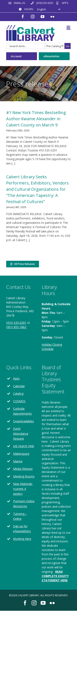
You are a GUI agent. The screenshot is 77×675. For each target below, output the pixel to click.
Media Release (23, 469)
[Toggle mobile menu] (69, 27)
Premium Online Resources (23, 503)
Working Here (22, 539)
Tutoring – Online (20, 516)
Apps (16, 378)
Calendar (19, 386)
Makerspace (21, 454)
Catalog (18, 393)
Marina (17, 461)
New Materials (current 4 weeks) (22, 489)
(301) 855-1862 (16, 327)
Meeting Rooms (23, 476)
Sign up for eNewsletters (22, 528)
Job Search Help (23, 446)
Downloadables (23, 421)
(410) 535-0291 (16, 323)
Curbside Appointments (22, 411)
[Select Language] (48, 9)
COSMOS (19, 401)
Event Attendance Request (20, 433)
